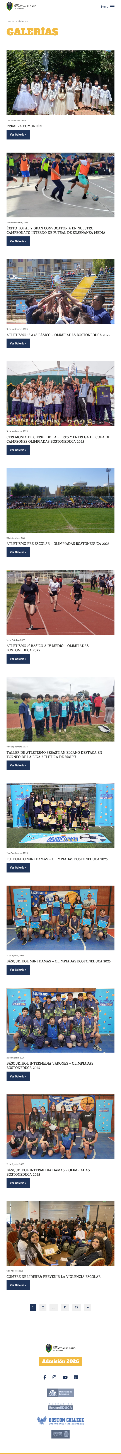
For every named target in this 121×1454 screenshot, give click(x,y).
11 (65, 1308)
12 (76, 1308)
